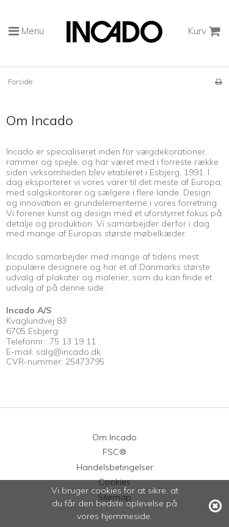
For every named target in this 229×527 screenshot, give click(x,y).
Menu (26, 31)
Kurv (204, 31)
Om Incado (114, 437)
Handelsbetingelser (114, 467)
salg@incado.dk (68, 351)
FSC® (114, 451)
